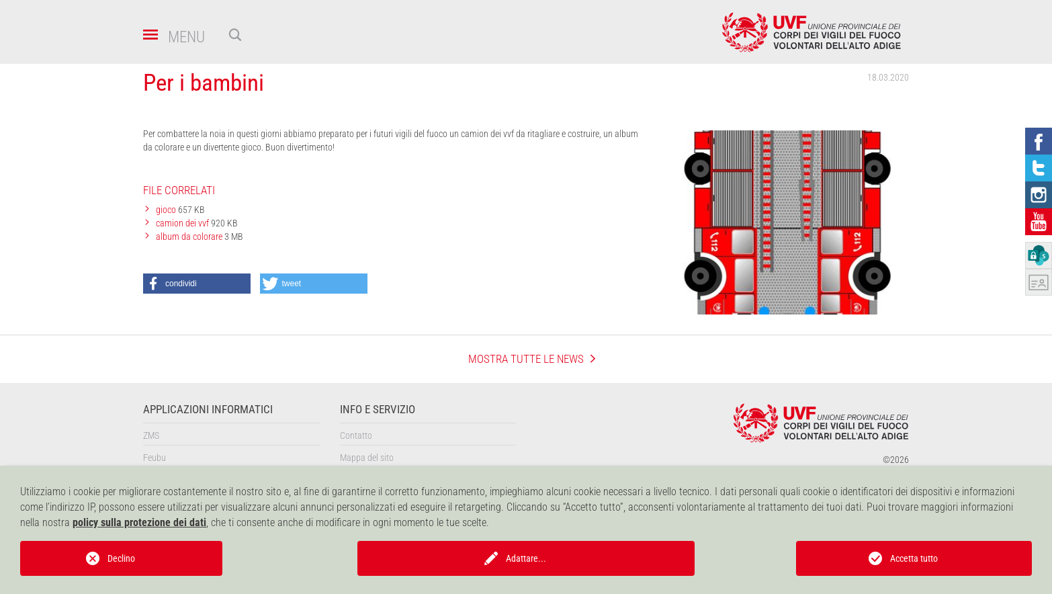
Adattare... (526, 558)
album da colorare (190, 236)
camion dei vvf (183, 223)
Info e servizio (377, 409)
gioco (167, 209)
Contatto (356, 435)
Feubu (154, 457)
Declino (121, 558)
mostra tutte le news (526, 359)
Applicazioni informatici (208, 409)
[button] (197, 283)
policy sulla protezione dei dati (139, 522)
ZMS (151, 435)
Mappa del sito (367, 457)
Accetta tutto (914, 558)
